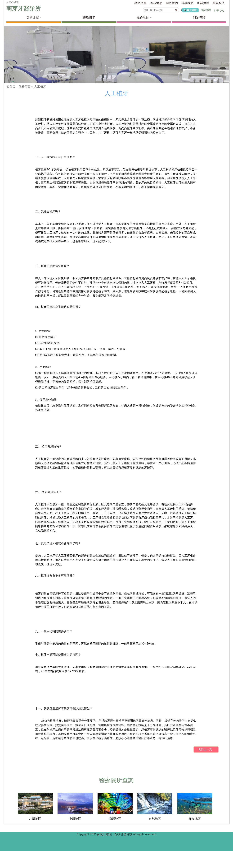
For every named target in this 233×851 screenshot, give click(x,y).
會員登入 (219, 3)
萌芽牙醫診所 (24, 8)
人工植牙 (40, 86)
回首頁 (11, 86)
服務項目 (25, 86)
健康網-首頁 (12, 2)
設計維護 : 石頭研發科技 (116, 834)
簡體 (208, 9)
